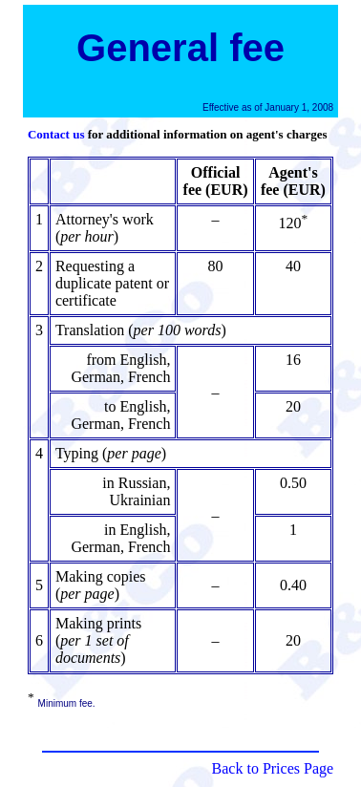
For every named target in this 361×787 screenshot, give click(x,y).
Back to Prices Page (273, 768)
